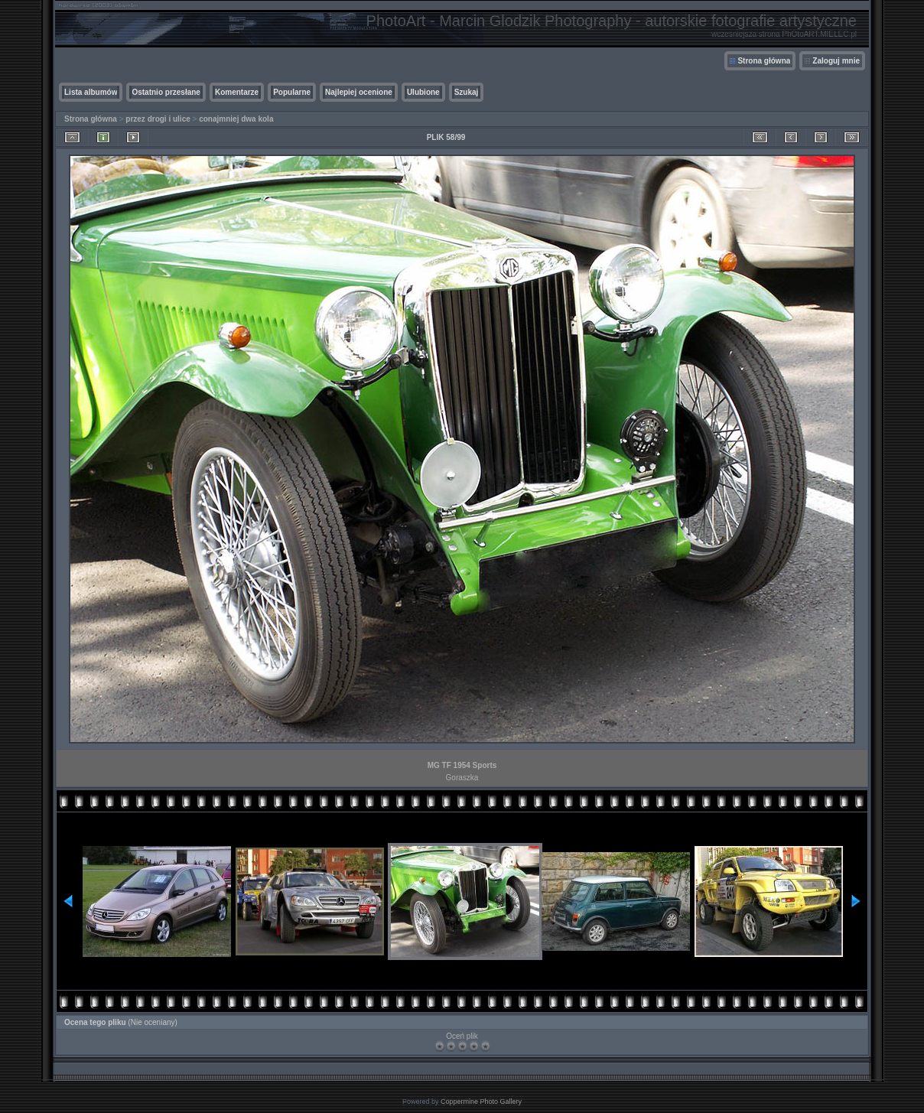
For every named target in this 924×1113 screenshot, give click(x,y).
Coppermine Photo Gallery (481, 1101)
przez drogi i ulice (157, 119)
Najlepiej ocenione (358, 92)
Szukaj (466, 92)
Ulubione (423, 92)
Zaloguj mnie (836, 61)
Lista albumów (90, 92)
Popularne (292, 92)
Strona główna (763, 61)
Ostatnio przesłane (166, 92)
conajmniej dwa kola (236, 119)
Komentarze (237, 92)
